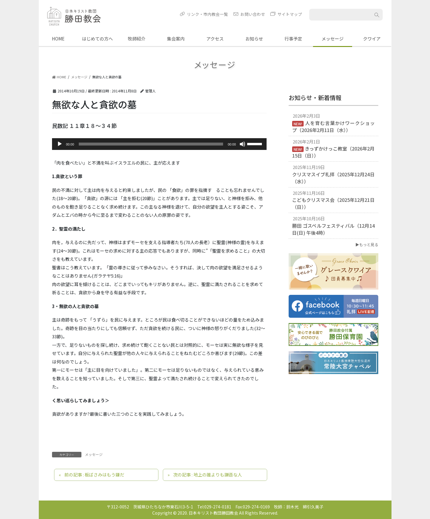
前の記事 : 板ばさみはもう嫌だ (94, 474)
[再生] (60, 144)
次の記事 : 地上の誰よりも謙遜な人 (207, 474)
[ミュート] (242, 144)
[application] (159, 144)
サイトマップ (289, 14)
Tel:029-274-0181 (214, 507)
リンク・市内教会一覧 (207, 14)
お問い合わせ (252, 14)
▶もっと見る (366, 244)
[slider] (151, 144)
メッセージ (94, 454)
